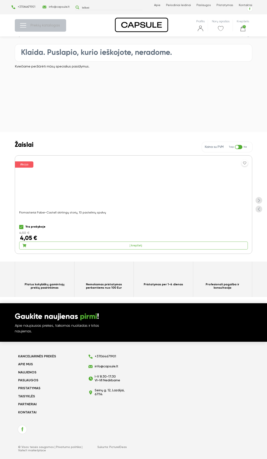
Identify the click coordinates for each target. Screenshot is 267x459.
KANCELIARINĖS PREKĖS (37, 356)
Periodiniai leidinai (178, 5)
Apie (157, 5)
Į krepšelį (82, 245)
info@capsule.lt (59, 6)
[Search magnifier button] (77, 7)
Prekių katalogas (45, 25)
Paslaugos (203, 5)
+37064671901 (26, 6)
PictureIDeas (118, 447)
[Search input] (111, 7)
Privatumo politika (68, 447)
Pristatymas (225, 5)
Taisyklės (26, 396)
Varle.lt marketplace (32, 450)
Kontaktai (245, 5)
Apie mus (25, 364)
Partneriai (27, 404)
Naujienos (27, 372)
